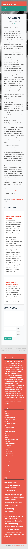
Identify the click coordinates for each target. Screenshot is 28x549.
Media (6, 449)
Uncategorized (8, 465)
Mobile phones (8, 453)
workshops (7, 536)
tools (19, 526)
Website (18, 334)
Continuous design (9, 419)
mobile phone (17, 511)
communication (13, 487)
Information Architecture (11, 439)
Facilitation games (9, 431)
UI (8, 529)
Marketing (7, 447)
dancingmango (9, 4)
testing (16, 526)
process (15, 514)
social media (17, 521)
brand (13, 485)
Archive (13, 199)
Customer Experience (10, 423)
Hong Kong (7, 435)
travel (6, 463)
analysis (15, 482)
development (8, 497)
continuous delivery (9, 417)
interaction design (9, 443)
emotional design (9, 427)
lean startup (7, 445)
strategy (7, 526)
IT (9, 505)
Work (5, 473)
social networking (11, 524)
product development (16, 516)
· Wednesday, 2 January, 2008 (12, 286)
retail (5, 457)
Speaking (6, 461)
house (6, 437)
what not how (20, 534)
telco (12, 526)
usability (6, 467)
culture (6, 421)
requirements (8, 521)
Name (18, 328)
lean (17, 505)
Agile (5, 411)
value (17, 532)
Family (6, 433)
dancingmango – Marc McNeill (18, 545)
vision (20, 532)
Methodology (19, 199)
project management (10, 455)
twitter (5, 529)
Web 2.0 (6, 469)
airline (10, 482)
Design (6, 425)
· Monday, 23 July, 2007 (10, 220)
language (13, 505)
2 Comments (10, 207)
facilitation (15, 497)
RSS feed (17, 191)
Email (18, 331)
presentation (11, 514)
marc (15, 23)
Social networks (8, 459)
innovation (7, 441)
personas (6, 514)
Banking (6, 415)
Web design (7, 471)
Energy (6, 429)
